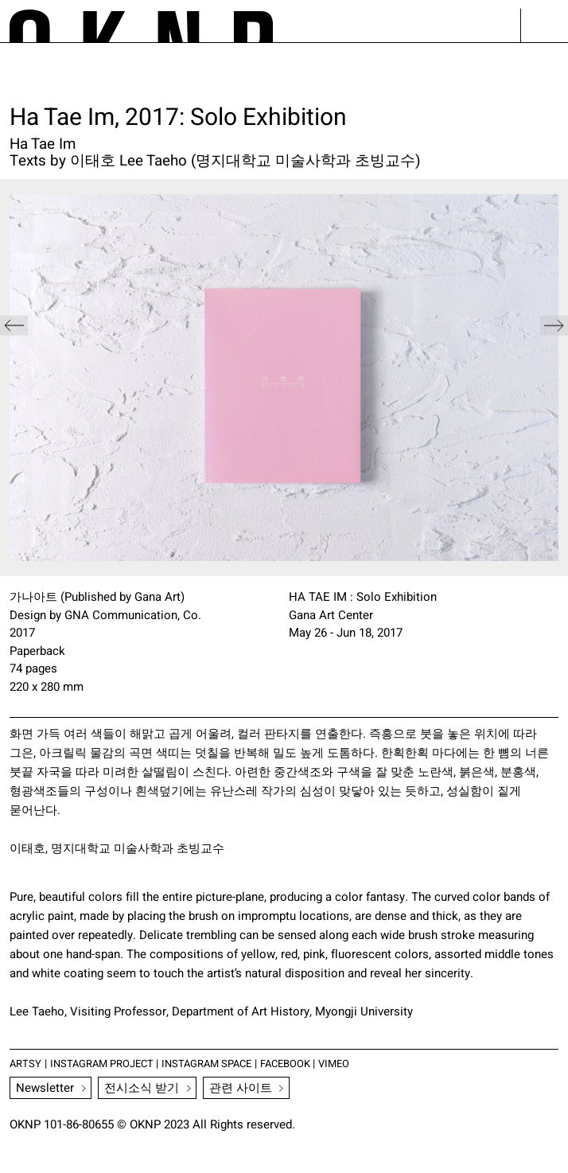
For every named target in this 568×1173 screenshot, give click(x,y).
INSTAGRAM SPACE (216, 1063)
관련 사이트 (241, 1088)
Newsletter (46, 1088)
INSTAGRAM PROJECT (105, 1063)
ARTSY (26, 1063)
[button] (554, 378)
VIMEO (350, 1063)
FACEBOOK (299, 1063)
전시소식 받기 (142, 1088)
